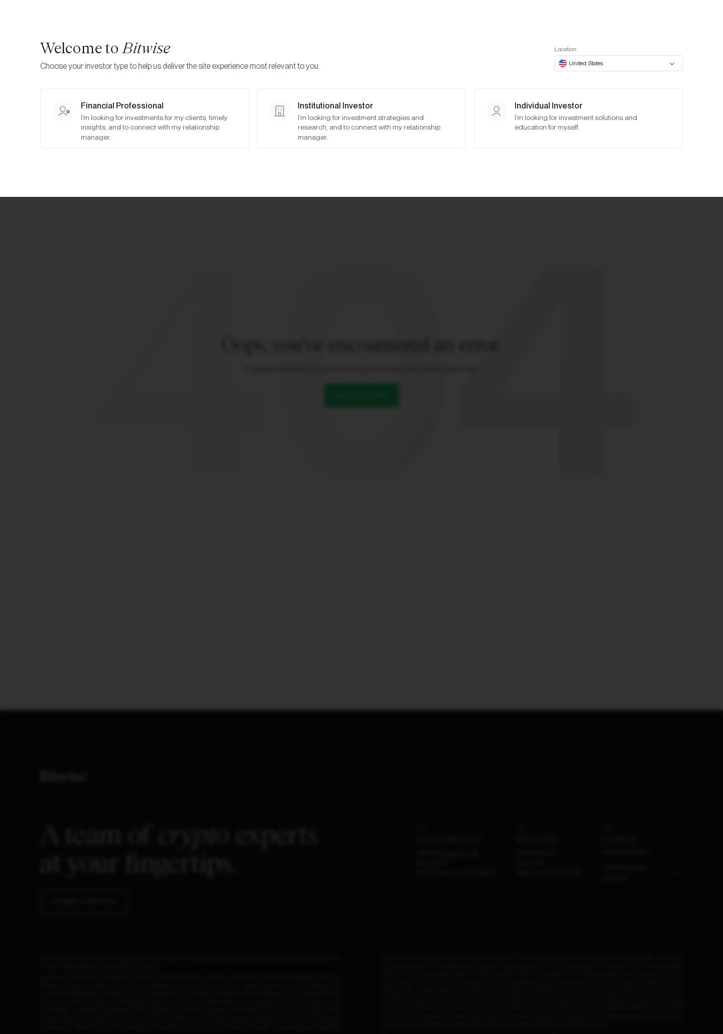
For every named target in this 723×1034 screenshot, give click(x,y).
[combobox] (618, 63)
